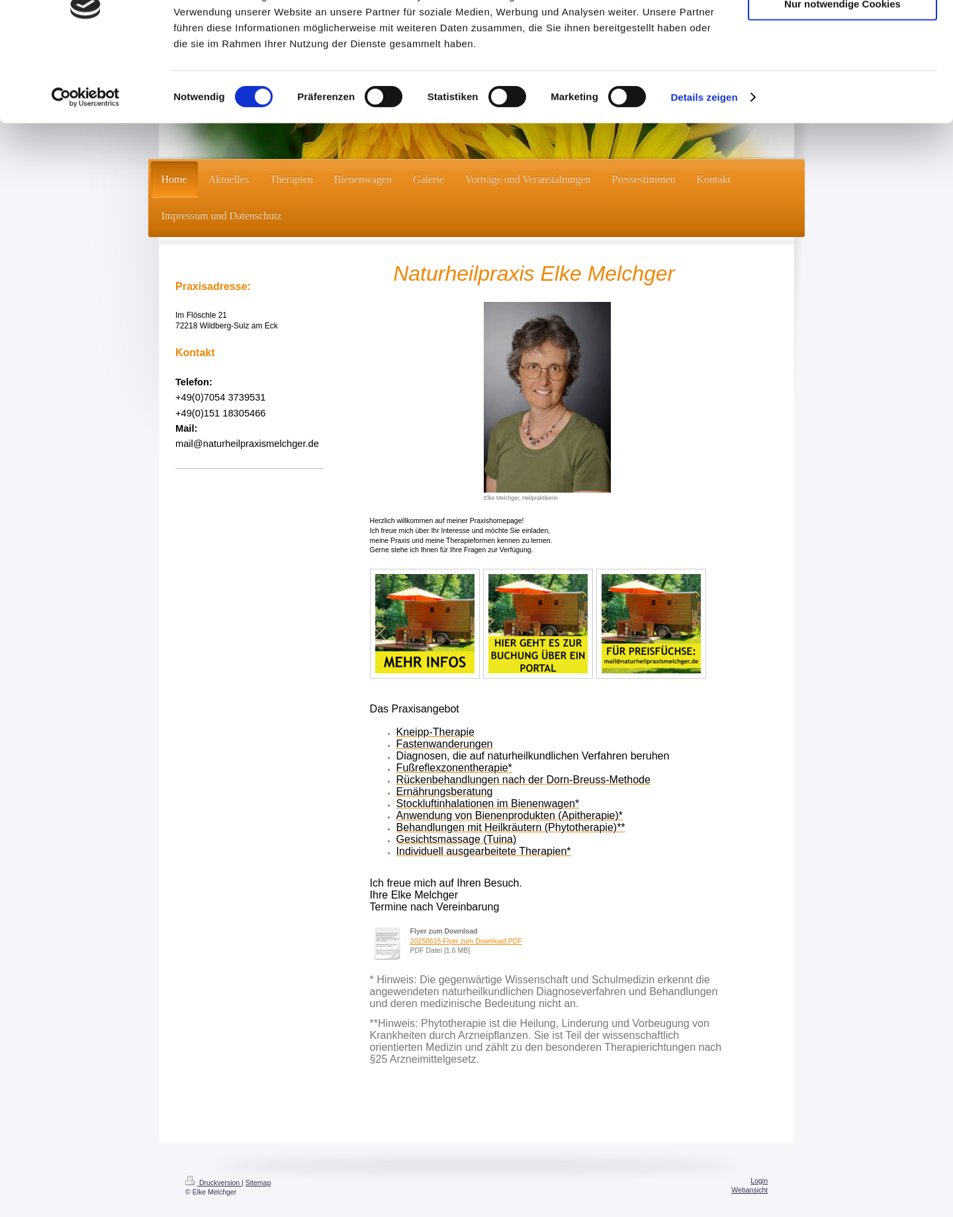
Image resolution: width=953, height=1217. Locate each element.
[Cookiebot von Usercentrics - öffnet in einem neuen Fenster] (86, 165)
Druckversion (213, 1183)
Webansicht (749, 1190)
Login (759, 1181)
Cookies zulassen (842, 32)
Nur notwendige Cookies (842, 71)
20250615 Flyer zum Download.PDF (466, 941)
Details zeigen (703, 165)
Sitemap (258, 1183)
